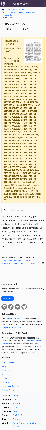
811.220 (32, 179)
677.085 (23, 146)
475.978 (32, 131)
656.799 (7, 140)
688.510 (23, 164)
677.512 (7, 158)
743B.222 (17, 173)
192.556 (32, 87)
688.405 (15, 164)
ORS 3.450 (18, 66)
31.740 (21, 69)
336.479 (23, 90)
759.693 (7, 179)
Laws (15, 411)
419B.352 (27, 105)
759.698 (15, 179)
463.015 (7, 128)
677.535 (15, 161)
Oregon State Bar (13, 318)
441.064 (32, 120)
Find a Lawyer (7, 362)
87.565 (14, 72)
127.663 (15, 78)
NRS (15, 407)
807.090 (23, 179)
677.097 (7, 149)
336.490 (32, 90)
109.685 (32, 75)
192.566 (7, 90)
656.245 (23, 137)
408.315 (15, 96)
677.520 (32, 158)
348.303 (23, 93)
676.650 (7, 146)
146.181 (7, 84)
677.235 (15, 152)
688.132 (7, 164)
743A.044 (34, 170)
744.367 (7, 176)
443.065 (7, 125)
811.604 (7, 182)
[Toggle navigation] (41, 3)
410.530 (32, 96)
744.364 (36, 173)
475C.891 (17, 134)
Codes (16, 395)
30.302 (27, 66)
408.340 (23, 96)
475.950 (7, 131)
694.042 (23, 167)
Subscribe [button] (7, 298)
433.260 (15, 114)
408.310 (7, 96)
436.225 (32, 117)
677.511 (32, 155)
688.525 (7, 167)
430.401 (15, 108)
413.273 (7, 99)
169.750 (15, 87)
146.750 (15, 84)
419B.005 (24, 102)
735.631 (32, 167)
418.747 (7, 102)
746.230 (15, 176)
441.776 (23, 123)
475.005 (15, 128)
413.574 (15, 99)
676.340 (7, 143)
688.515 (32, 164)
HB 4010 (9, 44)
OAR (15, 415)
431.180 (32, 108)
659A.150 (16, 140)
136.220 (7, 81)
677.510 (23, 155)
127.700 (23, 78)
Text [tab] (5, 210)
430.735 (23, 108)
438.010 (23, 120)
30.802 (7, 69)
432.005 (16, 111)
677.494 (23, 152)
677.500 (7, 155)
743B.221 (8, 173)
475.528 (23, 128)
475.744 (32, 128)
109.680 (23, 75)
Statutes (17, 403)
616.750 (34, 134)
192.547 (23, 87)
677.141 (7, 152)
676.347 (23, 143)
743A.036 (24, 170)
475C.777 (8, 134)
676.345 (15, 143)
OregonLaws (21, 3)
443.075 (15, 125)
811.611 (19, 182)
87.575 (21, 72)
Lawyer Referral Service (12, 327)
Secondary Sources (10, 386)
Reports (5, 382)
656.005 (15, 137)
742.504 (15, 170)
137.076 (15, 81)
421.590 (7, 108)
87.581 (28, 72)
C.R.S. (15, 399)
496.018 (26, 134)
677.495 (32, 152)
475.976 (23, 131)
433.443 (23, 114)
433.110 (7, 114)
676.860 (15, 146)
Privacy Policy (7, 390)
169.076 (32, 84)
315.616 (15, 90)
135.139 (32, 78)
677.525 (7, 161)
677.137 (23, 149)
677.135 (15, 149)
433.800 (32, 114)
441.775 (15, 123)
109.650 (7, 75)
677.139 (32, 149)
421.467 (36, 105)
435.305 (23, 117)
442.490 (32, 123)
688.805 (15, 167)
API (3, 374)
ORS (8, 10)
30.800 (34, 66)
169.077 (7, 87)
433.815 (7, 117)
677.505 (15, 155)
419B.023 (8, 105)
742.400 (7, 170)
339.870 (7, 93)
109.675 (15, 75)
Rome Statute (19, 423)
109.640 (36, 72)
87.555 (35, 69)
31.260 (14, 69)
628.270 (7, 137)
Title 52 (24, 10)
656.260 (32, 137)
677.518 (23, 158)
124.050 (7, 78)
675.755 (35, 140)
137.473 (23, 81)
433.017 (33, 111)
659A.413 (26, 140)
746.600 (23, 176)
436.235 (7, 120)
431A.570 (8, 111)
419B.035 (17, 105)
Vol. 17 (15, 10)
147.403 (23, 84)
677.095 (32, 146)
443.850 (23, 125)
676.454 (32, 143)
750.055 (32, 176)
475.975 (15, 131)
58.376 (28, 69)
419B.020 (34, 102)
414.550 (32, 99)
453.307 (32, 125)
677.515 (15, 158)
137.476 (32, 81)
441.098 (7, 123)
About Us (5, 370)
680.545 (32, 161)
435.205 (15, 117)
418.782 (15, 102)
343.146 (15, 93)
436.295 (15, 120)
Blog (3, 366)
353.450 (32, 93)
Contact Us (6, 378)
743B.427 (27, 173)
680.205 (23, 161)
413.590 (23, 99)
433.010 (25, 111)
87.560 (7, 72)
